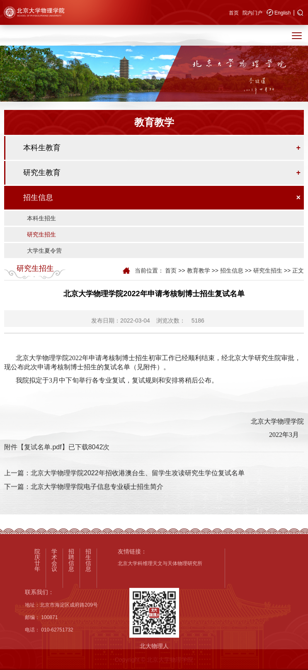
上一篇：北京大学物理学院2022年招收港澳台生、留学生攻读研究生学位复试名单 (124, 483)
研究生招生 (41, 234)
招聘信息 (71, 613)
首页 (234, 13)
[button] (300, 13)
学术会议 (54, 613)
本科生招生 (41, 218)
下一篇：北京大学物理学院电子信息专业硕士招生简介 (83, 496)
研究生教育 (42, 172)
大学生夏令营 (44, 250)
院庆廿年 (37, 613)
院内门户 (252, 13)
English (282, 13)
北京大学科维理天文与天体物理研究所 (160, 617)
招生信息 (38, 197)
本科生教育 (42, 148)
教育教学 (198, 270)
